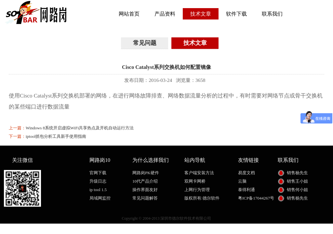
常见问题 (144, 43)
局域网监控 (100, 198)
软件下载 (236, 14)
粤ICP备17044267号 (256, 198)
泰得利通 (246, 189)
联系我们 (272, 14)
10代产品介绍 (145, 181)
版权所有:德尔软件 (202, 198)
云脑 (242, 181)
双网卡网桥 (195, 181)
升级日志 (97, 181)
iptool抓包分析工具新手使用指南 (56, 136)
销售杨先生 (297, 172)
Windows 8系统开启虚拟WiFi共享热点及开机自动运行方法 (80, 127)
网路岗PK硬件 (145, 172)
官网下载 (97, 172)
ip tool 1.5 (98, 189)
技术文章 (200, 14)
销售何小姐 (297, 189)
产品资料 (164, 14)
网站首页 (129, 14)
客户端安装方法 (199, 172)
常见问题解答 (145, 198)
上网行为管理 (197, 189)
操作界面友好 (145, 189)
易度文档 (246, 172)
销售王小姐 (297, 181)
